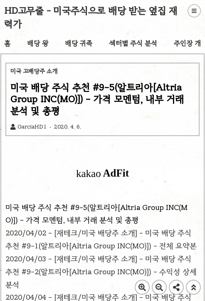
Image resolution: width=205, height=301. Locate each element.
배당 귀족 (78, 43)
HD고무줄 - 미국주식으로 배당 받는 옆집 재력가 (91, 17)
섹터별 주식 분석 (133, 43)
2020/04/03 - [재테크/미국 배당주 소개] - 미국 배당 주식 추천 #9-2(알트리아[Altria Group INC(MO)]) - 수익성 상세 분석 (101, 271)
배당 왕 (37, 43)
